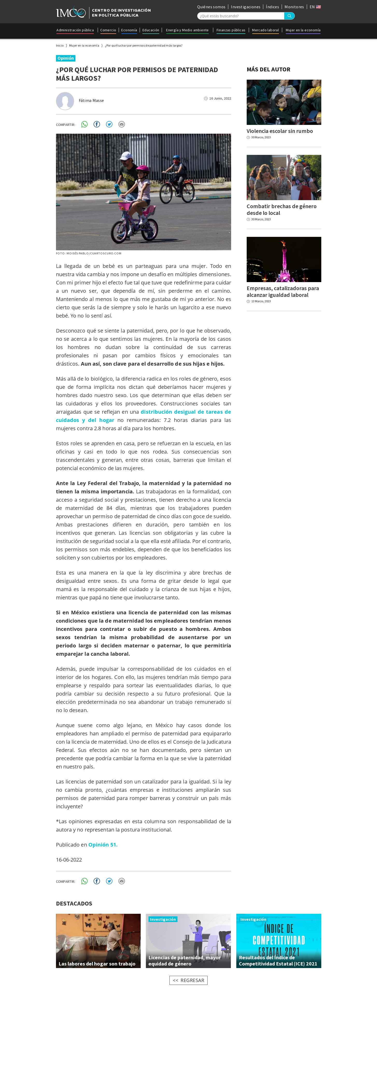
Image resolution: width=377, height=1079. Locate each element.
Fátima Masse (91, 100)
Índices (272, 6)
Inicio (60, 45)
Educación (151, 30)
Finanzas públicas (231, 30)
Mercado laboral (265, 30)
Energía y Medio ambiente (187, 30)
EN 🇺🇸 (315, 6)
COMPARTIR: (65, 124)
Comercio (108, 30)
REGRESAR (192, 980)
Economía (129, 30)
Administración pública (75, 30)
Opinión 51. (103, 844)
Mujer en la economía (303, 30)
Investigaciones (245, 6)
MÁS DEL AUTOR (268, 69)
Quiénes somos (211, 6)
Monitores (294, 6)
